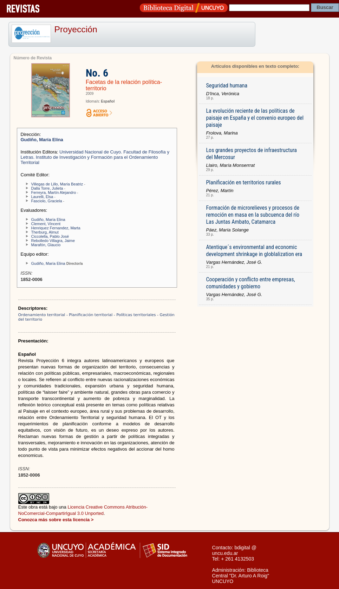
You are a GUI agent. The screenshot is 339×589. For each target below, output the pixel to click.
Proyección (75, 29)
